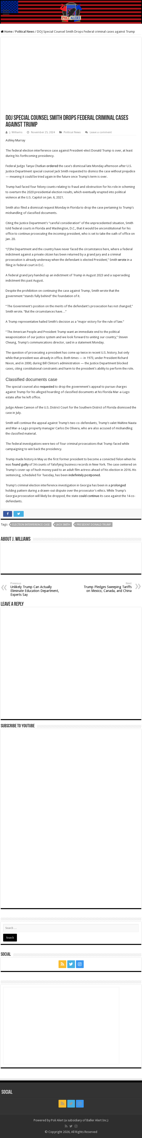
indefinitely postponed (84, 475)
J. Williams (15, 132)
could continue (89, 496)
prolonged (118, 485)
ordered (52, 166)
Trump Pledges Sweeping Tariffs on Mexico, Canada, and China (107, 587)
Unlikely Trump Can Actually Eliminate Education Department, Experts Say (35, 589)
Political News (24, 31)
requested (47, 386)
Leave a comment (101, 132)
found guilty (20, 464)
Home (7, 31)
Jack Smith (63, 524)
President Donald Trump (94, 524)
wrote (122, 260)
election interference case (31, 524)
